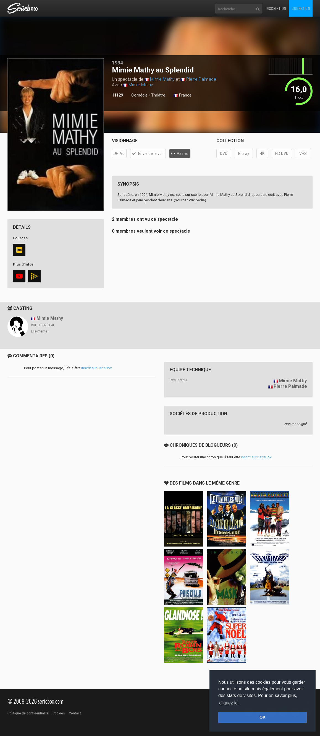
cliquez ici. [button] (229, 703)
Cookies (59, 713)
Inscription (276, 8)
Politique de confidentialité (28, 713)
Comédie (139, 95)
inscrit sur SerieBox (96, 368)
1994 (117, 63)
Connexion (301, 8)
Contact (75, 713)
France (183, 95)
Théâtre (158, 95)
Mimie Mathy (162, 79)
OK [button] (262, 717)
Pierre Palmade (201, 79)
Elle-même (39, 331)
